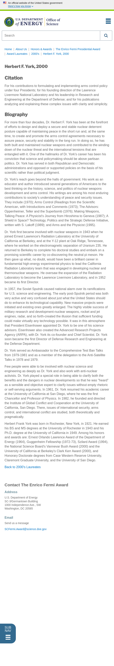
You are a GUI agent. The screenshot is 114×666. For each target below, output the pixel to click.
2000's (35, 53)
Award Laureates (17, 53)
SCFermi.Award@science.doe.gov (25, 529)
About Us (21, 49)
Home (8, 49)
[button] (106, 36)
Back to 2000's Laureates (23, 467)
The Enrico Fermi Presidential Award (78, 49)
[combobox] (51, 35)
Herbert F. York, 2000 (56, 53)
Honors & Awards (41, 49)
